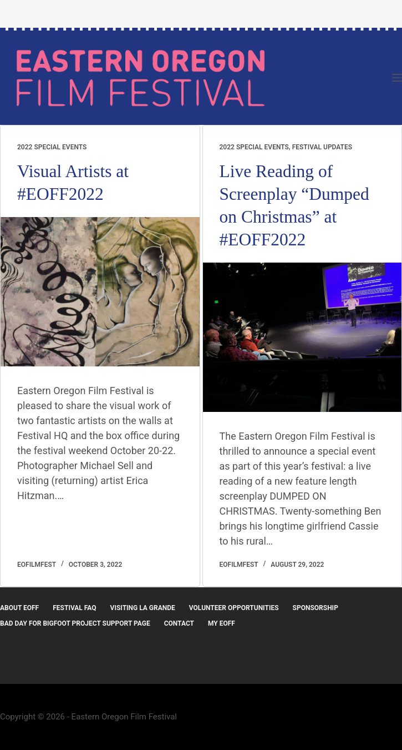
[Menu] (397, 78)
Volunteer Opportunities (234, 608)
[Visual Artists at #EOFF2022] (100, 291)
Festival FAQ (74, 608)
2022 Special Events (51, 147)
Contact (179, 623)
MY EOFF (221, 623)
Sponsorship (315, 608)
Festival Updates (322, 147)
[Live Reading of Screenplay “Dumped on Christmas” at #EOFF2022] (302, 337)
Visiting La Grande (142, 608)
